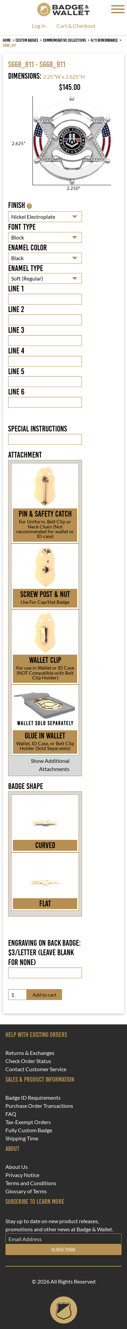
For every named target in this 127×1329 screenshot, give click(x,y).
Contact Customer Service (35, 1069)
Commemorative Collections (64, 40)
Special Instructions (37, 429)
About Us (16, 1167)
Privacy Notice (22, 1175)
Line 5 (16, 371)
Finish (20, 205)
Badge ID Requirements (33, 1097)
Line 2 (16, 309)
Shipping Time (21, 1138)
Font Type (22, 227)
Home (7, 40)
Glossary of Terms (26, 1191)
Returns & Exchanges (30, 1053)
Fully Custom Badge (28, 1130)
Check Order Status (28, 1061)
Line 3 (16, 330)
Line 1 (16, 288)
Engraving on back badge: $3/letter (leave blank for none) (44, 952)
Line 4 (16, 350)
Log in (39, 26)
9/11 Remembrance (104, 40)
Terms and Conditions (30, 1183)
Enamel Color (27, 247)
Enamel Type (25, 268)
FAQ (10, 1114)
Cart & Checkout (76, 26)
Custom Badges (27, 40)
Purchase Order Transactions (39, 1106)
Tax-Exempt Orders (28, 1122)
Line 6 (16, 392)
